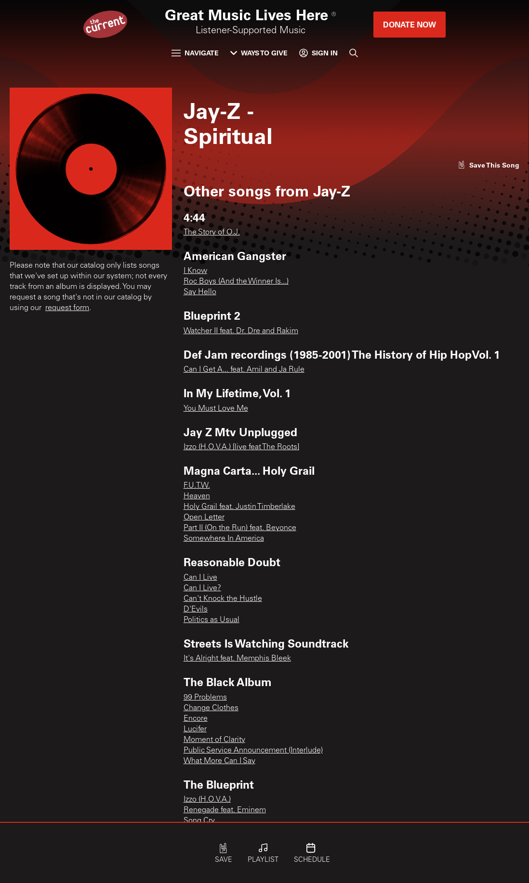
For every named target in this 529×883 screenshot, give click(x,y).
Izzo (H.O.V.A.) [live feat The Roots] (241, 447)
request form (67, 308)
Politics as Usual (211, 620)
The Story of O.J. (212, 232)
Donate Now (409, 24)
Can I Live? (202, 588)
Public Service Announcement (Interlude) (253, 750)
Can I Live (200, 578)
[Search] (353, 53)
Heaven (197, 496)
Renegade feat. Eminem (225, 810)
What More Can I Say (219, 761)
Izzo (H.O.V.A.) (207, 800)
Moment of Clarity (214, 740)
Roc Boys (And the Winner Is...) (236, 282)
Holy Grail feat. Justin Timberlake (239, 507)
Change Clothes (211, 708)
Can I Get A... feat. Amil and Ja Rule (244, 370)
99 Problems (205, 697)
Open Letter (204, 517)
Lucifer (195, 729)
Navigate (195, 52)
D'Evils (196, 609)
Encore (196, 719)
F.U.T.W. (197, 486)
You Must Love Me (216, 409)
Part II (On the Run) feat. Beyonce (240, 528)
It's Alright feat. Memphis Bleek (237, 658)
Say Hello (200, 292)
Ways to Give (259, 52)
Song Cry (199, 821)
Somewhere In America (224, 539)
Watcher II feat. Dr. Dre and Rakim (241, 331)
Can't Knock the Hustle (223, 599)
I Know (195, 271)
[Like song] (488, 165)
